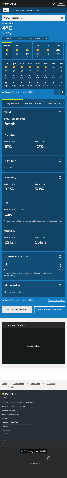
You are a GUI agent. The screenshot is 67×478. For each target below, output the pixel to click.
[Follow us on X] (18, 458)
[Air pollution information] (60, 285)
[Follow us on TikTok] (33, 458)
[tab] (12, 103)
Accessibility (6, 430)
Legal (4, 437)
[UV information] (60, 203)
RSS (3, 444)
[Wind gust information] (60, 112)
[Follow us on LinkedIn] (44, 458)
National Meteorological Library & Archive (17, 402)
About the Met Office (10, 422)
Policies (5, 426)
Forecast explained (56, 300)
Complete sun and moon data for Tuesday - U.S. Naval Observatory (28, 274)
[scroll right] (62, 92)
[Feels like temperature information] (60, 135)
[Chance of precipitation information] (60, 160)
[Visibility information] (60, 231)
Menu (61, 4)
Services (5, 418)
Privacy (4, 440)
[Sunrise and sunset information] (60, 256)
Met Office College (9, 398)
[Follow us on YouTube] (23, 458)
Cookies (5, 433)
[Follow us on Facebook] (28, 458)
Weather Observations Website (13, 406)
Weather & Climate (9, 411)
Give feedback (17, 10)
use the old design (34, 10)
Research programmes (10, 414)
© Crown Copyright (33, 463)
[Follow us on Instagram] (39, 458)
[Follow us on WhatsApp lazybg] (49, 458)
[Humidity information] (60, 177)
